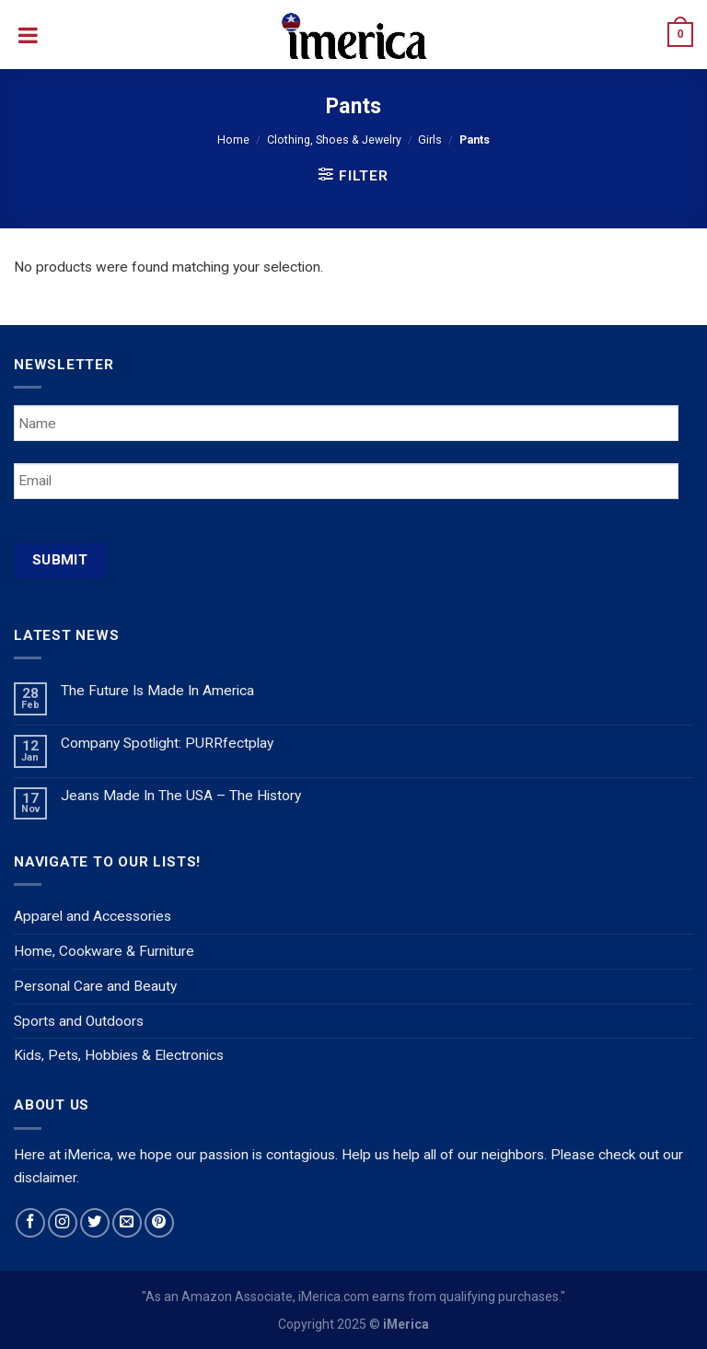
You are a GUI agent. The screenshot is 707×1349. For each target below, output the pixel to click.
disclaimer (45, 1177)
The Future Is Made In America (157, 690)
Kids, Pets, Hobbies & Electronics (119, 1055)
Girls (430, 139)
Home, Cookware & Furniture (104, 951)
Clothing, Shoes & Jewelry (334, 139)
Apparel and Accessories (92, 916)
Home (233, 139)
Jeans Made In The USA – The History (181, 795)
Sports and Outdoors (79, 1021)
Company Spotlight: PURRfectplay (167, 743)
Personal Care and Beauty (95, 986)
